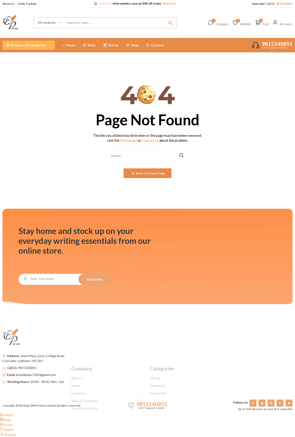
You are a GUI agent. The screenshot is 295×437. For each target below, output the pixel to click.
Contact (155, 45)
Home (69, 45)
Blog (132, 45)
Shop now (168, 3)
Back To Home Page (148, 173)
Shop (89, 45)
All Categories (29, 45)
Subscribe (95, 279)
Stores (111, 45)
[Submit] (170, 23)
